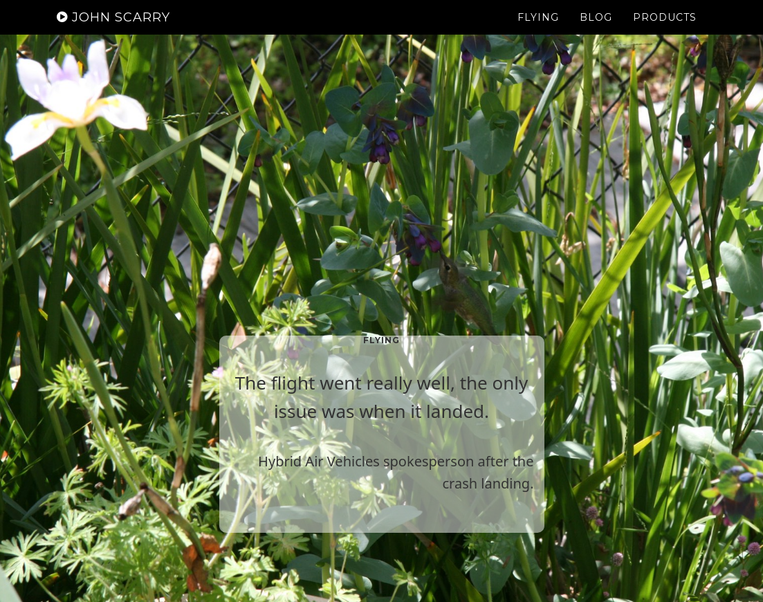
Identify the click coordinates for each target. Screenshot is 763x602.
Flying (538, 31)
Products (665, 31)
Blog (596, 31)
